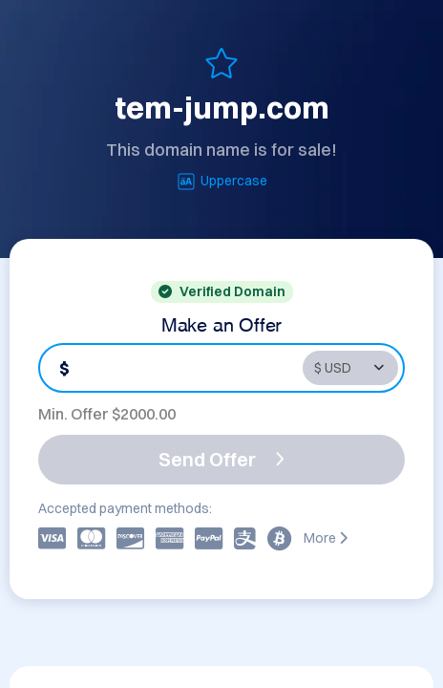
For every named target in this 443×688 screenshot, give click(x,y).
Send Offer (221, 459)
